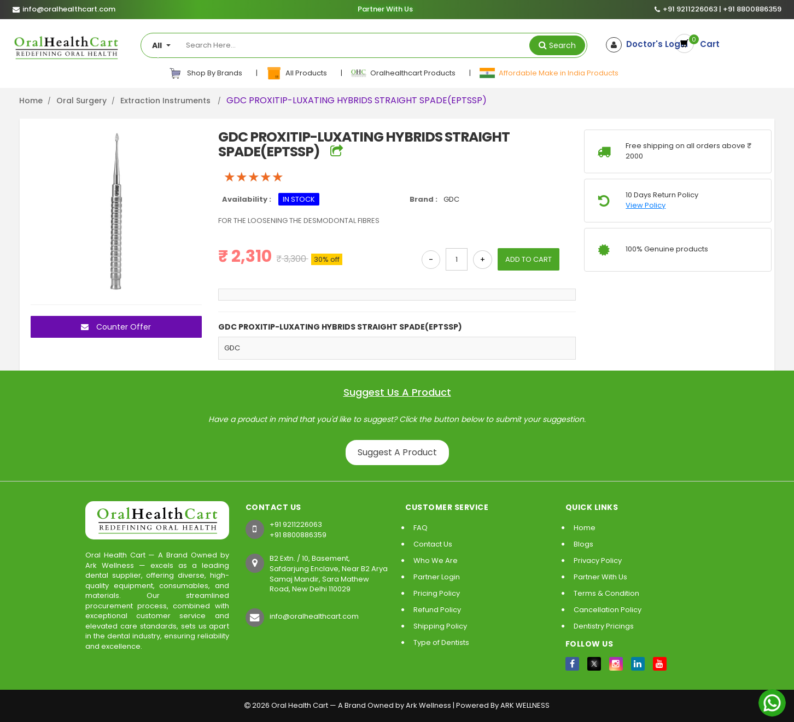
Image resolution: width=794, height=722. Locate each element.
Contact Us (432, 544)
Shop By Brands (205, 73)
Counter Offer (116, 326)
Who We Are (435, 560)
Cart (710, 44)
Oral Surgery (81, 100)
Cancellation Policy (607, 609)
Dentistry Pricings (604, 626)
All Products (297, 73)
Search (562, 45)
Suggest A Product (397, 452)
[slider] (254, 177)
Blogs (583, 544)
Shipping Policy (440, 626)
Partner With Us (385, 9)
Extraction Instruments (166, 100)
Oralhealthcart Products (404, 73)
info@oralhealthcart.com (314, 616)
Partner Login (436, 577)
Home (31, 100)
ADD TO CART (528, 259)
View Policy (645, 205)
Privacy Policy (598, 560)
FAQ (420, 528)
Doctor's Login (648, 44)
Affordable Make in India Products (548, 73)
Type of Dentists (441, 642)
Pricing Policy (436, 593)
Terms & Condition (606, 593)
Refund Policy (437, 609)
